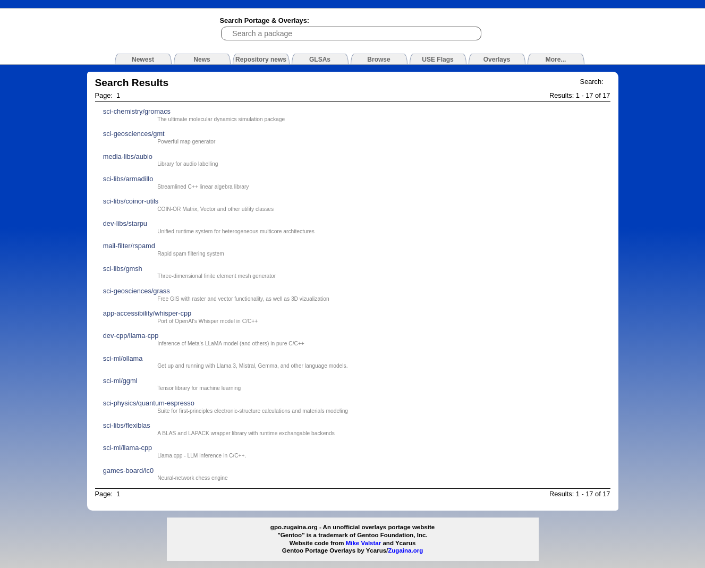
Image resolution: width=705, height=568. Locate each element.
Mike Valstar (363, 543)
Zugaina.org (405, 550)
